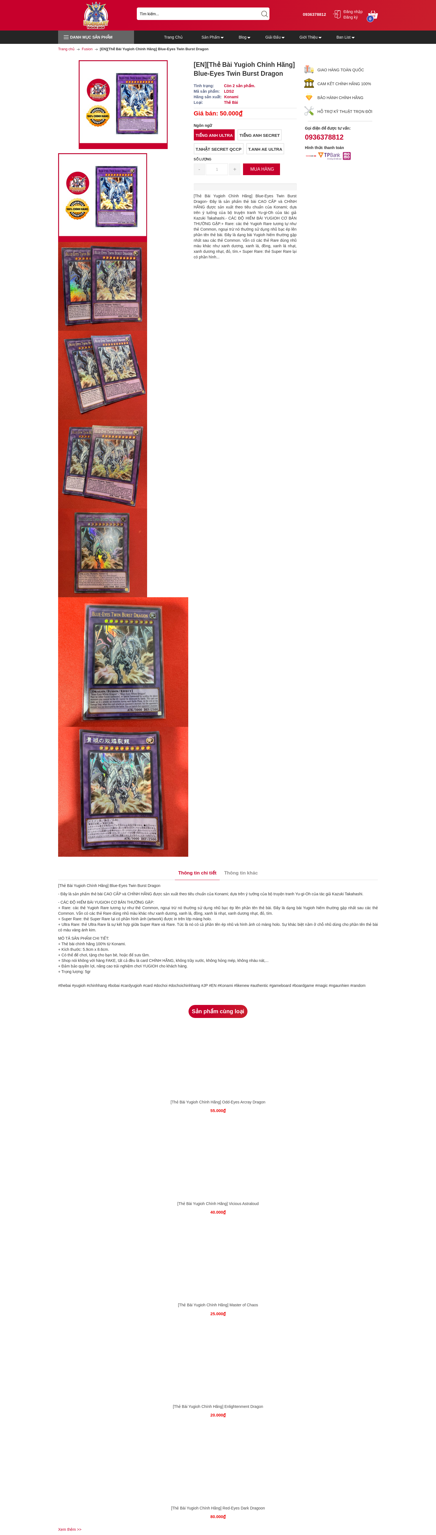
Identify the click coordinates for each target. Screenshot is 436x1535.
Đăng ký (350, 17)
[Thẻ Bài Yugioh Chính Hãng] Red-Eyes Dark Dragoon (218, 1508)
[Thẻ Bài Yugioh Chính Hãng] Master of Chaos (218, 1305)
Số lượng (203, 159)
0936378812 (313, 14)
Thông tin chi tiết (197, 873)
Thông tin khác (241, 873)
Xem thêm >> (69, 1529)
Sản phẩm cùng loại (218, 1011)
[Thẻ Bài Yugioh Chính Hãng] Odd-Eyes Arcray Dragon (218, 1102)
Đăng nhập (353, 11)
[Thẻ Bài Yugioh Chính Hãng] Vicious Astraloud (218, 1203)
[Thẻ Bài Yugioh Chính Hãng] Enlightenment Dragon (218, 1406)
